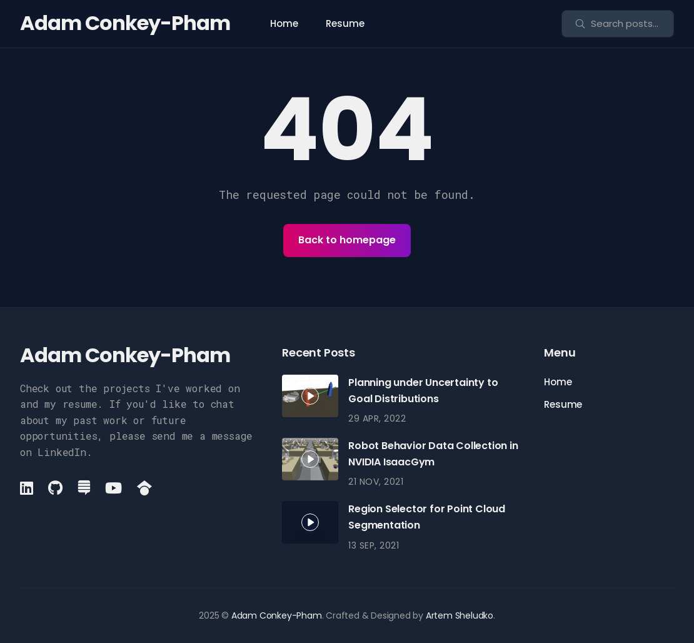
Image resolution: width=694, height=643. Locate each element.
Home (284, 23)
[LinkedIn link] (28, 488)
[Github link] (55, 488)
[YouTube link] (113, 488)
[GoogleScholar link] (144, 488)
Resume (345, 23)
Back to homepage (347, 240)
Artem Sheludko (459, 615)
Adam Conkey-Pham (125, 23)
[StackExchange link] (84, 488)
